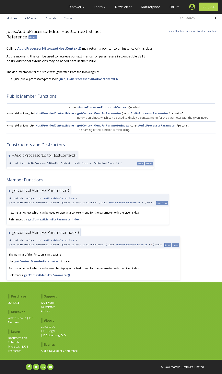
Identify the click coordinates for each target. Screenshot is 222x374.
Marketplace (150, 7)
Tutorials (13, 342)
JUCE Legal (48, 331)
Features (13, 322)
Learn (98, 7)
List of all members (207, 31)
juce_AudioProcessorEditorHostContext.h (88, 79)
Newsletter (123, 7)
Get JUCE (209, 7)
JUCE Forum (48, 302)
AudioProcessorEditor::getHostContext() (49, 48)
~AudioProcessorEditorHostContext (102, 107)
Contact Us (48, 327)
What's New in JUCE (20, 318)
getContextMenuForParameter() (37, 261)
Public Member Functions (181, 31)
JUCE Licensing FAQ (53, 335)
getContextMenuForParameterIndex (103, 125)
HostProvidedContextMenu (55, 113)
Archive (45, 311)
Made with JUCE (18, 346)
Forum (174, 7)
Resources (14, 351)
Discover (75, 7)
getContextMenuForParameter (99, 113)
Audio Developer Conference (59, 351)
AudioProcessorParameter (149, 113)
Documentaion (17, 338)
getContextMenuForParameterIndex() (55, 219)
